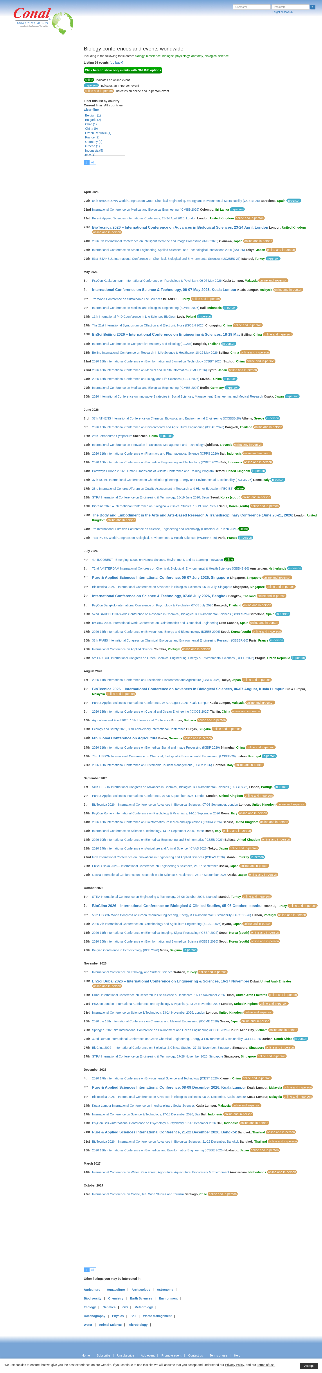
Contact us (195, 1355)
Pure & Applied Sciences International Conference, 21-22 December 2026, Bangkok (164, 1132)
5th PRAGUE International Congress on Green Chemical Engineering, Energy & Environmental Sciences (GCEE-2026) (173, 658)
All (92, 162)
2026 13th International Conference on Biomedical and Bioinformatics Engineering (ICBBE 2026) (158, 1150)
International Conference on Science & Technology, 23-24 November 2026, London (148, 1012)
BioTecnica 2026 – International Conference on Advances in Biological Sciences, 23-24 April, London (180, 227)
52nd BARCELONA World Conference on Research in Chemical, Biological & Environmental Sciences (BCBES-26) (170, 614)
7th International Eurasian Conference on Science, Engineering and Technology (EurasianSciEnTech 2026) (165, 529)
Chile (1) (91, 124)
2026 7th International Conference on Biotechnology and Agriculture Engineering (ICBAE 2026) (156, 924)
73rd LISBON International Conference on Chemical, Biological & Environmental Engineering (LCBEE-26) (164, 756)
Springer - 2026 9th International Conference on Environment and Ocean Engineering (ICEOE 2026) (160, 1030)
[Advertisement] (20, 111)
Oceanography (94, 1316)
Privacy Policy (234, 1365)
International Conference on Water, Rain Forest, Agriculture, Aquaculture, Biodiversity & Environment (160, 1172)
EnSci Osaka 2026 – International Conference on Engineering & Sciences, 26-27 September (155, 866)
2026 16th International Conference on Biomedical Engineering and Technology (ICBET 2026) (156, 462)
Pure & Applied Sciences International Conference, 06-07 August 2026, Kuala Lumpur (150, 702)
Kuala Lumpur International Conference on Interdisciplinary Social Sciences (143, 1105)
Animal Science (110, 1324)
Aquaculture (116, 1289)
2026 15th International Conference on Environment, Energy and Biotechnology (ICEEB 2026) (156, 631)
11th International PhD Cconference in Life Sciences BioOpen (134, 316)
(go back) (116, 62)
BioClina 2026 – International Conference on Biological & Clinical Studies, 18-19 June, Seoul (155, 506)
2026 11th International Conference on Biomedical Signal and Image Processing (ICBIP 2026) (156, 747)
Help (237, 1355)
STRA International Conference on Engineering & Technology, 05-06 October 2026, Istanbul (154, 896)
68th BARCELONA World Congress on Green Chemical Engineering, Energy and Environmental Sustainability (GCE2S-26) (176, 201)
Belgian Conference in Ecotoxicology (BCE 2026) (125, 950)
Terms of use (218, 1355)
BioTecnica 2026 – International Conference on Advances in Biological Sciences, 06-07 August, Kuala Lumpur (188, 689)
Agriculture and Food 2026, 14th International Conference (131, 720)
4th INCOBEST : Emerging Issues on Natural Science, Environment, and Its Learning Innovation (157, 559)
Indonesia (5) (94, 150)
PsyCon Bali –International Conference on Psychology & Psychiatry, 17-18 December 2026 (154, 1123)
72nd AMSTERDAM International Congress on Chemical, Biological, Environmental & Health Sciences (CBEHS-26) (170, 568)
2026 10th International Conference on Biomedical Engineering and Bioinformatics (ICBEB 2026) (158, 839)
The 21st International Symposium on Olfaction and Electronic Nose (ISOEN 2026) (148, 325)
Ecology (90, 1307)
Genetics (109, 1307)
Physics (118, 1316)
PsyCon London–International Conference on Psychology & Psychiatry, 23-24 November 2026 (156, 1004)
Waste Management (157, 1316)
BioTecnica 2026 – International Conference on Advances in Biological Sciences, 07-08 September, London (165, 804)
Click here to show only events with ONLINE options (123, 70)
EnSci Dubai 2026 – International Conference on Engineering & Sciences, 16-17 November (170, 981)
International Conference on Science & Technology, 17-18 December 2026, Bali (146, 1114)
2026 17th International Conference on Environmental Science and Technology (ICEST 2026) (155, 1078)
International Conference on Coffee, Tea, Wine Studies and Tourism (138, 1194)
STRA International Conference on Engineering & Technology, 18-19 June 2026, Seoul (151, 497)
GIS (125, 1307)
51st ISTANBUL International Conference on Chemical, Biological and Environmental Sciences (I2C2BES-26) (166, 258)
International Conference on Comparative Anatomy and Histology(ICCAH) (142, 344)
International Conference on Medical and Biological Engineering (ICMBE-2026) (145, 209)
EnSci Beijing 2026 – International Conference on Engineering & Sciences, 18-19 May (166, 334)
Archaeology (140, 1289)
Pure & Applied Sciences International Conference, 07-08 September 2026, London (148, 796)
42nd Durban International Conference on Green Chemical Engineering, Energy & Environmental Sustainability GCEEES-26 (176, 1039)
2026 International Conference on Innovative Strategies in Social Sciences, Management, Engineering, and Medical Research (177, 396)
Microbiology (138, 1324)
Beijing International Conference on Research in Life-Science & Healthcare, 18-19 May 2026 (155, 352)
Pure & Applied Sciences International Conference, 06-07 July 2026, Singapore (160, 577)
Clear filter (91, 109)
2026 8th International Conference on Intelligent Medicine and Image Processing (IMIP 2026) (155, 241)
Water (88, 1324)
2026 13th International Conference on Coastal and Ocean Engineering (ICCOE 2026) (150, 711)
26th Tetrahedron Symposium (112, 436)
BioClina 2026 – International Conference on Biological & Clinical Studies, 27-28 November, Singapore (162, 1047)
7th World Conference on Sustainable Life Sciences (127, 299)
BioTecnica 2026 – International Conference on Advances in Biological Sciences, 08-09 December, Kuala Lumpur (169, 1097)
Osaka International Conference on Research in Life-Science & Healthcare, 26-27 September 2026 (159, 874)
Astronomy (165, 1289)
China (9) (91, 128)
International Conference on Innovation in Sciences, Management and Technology (148, 444)
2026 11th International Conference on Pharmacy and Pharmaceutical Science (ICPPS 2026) (155, 453)
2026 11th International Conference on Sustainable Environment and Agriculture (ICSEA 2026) (156, 680)
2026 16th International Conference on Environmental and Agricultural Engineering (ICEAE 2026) (158, 427)
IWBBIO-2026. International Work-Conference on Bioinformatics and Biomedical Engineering (155, 623)
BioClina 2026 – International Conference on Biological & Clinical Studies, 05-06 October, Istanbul (177, 906)
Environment (168, 1298)
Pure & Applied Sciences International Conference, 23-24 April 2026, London (144, 218)
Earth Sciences (141, 1298)
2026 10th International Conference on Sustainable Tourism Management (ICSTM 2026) (152, 765)
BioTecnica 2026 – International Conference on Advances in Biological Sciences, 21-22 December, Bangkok (165, 1141)
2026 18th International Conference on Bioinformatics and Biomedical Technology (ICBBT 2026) (157, 361)
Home (86, 1355)
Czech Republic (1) (98, 133)
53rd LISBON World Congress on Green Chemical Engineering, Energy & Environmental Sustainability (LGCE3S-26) (171, 915)
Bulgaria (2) (93, 120)
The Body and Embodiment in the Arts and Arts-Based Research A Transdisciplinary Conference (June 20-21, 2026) (192, 515)
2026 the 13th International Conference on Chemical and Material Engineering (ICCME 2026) (155, 1021)
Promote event (171, 1355)
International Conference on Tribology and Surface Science (132, 972)
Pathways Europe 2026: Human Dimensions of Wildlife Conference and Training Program (153, 471)
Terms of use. (266, 1365)
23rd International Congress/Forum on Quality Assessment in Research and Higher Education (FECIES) (163, 488)
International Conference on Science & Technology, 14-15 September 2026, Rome (148, 831)
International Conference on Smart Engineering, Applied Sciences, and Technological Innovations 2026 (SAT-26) (168, 250)
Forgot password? (282, 12)
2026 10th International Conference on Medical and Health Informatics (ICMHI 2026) (149, 370)
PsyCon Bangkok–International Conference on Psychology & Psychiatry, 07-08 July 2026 (152, 605)
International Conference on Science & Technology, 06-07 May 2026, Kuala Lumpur (164, 290)
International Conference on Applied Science (122, 649)
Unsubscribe (125, 1355)
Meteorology (144, 1307)
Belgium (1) (93, 115)
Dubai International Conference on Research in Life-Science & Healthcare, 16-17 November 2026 (158, 995)
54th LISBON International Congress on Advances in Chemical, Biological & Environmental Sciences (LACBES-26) (170, 787)
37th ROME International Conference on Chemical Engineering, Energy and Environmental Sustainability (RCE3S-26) (172, 480)
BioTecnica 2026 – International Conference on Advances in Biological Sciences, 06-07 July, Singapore (162, 587)
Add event (148, 1355)
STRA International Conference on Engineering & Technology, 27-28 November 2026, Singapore (157, 1056)
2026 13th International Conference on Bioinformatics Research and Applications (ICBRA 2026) (157, 822)
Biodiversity (92, 1298)
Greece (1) (92, 146)
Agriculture (92, 1289)
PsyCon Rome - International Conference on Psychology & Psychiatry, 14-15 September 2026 (156, 813)
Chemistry (115, 1298)
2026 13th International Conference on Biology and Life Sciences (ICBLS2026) (145, 379)
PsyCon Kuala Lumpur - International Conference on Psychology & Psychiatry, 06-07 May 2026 (157, 280)
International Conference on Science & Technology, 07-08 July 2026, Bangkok (160, 596)
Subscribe (103, 1355)
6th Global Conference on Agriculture (125, 738)
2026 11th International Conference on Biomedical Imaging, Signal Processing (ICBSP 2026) (155, 932)
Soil (133, 1316)
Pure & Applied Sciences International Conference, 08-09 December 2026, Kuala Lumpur (169, 1087)
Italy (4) (90, 155)
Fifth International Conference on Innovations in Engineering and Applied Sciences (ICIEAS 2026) (158, 857)
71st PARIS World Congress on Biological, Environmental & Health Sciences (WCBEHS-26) (154, 538)
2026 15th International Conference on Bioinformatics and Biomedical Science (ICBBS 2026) (155, 941)
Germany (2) (94, 141)
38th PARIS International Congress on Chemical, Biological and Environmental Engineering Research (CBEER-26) (170, 640)
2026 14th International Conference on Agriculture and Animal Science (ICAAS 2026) (150, 848)
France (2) (92, 137)
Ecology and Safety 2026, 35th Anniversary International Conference (138, 729)
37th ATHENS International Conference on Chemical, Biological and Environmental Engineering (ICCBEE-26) (166, 418)
